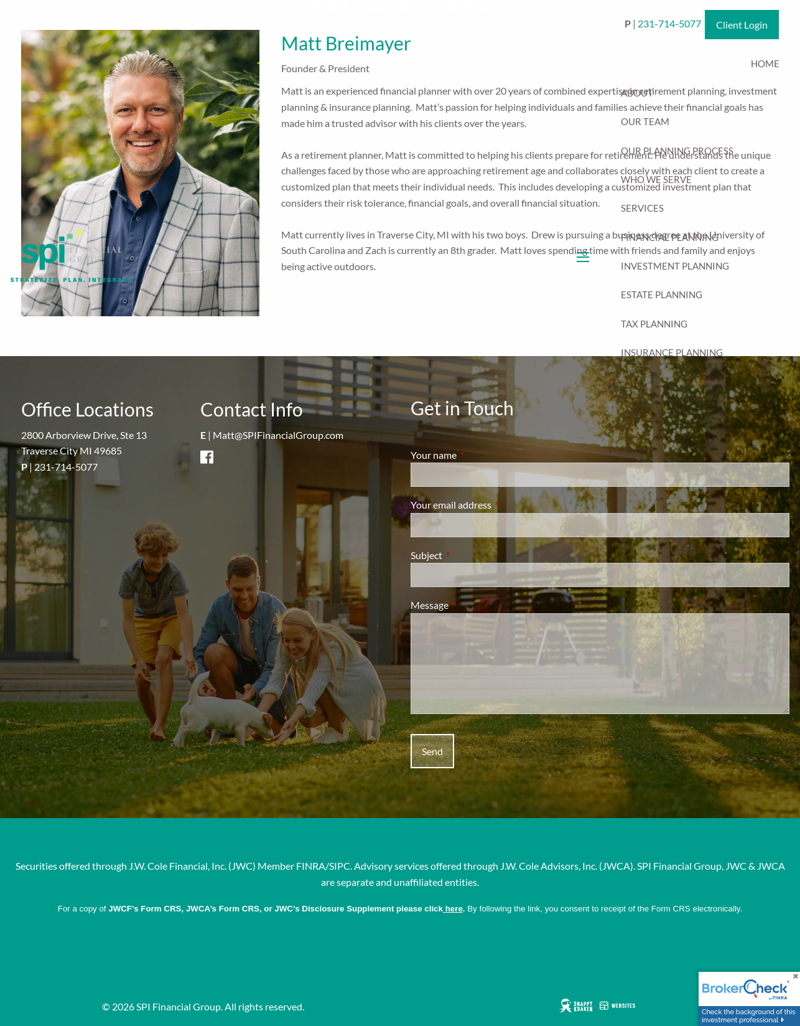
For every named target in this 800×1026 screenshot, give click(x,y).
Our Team (645, 121)
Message (474, 605)
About (637, 92)
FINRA (310, 866)
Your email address (496, 505)
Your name (478, 455)
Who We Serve (656, 179)
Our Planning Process (677, 150)
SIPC (339, 866)
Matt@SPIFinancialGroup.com (278, 435)
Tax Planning (654, 323)
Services (642, 208)
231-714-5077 (66, 467)
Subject (471, 555)
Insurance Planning (672, 352)
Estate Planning (661, 294)
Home (765, 63)
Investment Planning (675, 265)
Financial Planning (670, 237)
